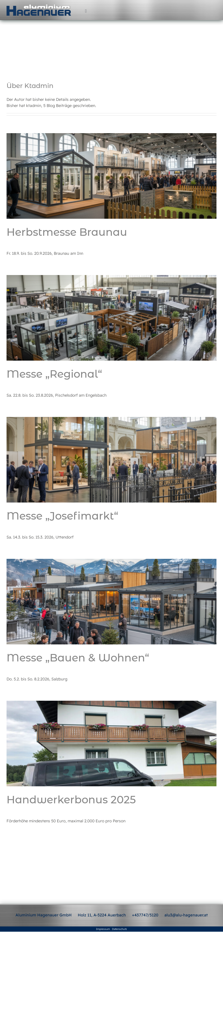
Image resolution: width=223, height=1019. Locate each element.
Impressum (103, 929)
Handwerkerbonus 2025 (71, 799)
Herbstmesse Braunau (67, 232)
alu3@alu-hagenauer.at (186, 914)
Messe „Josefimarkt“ (62, 516)
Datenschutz (119, 929)
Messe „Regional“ (54, 374)
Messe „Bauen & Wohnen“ (78, 657)
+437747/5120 (145, 914)
